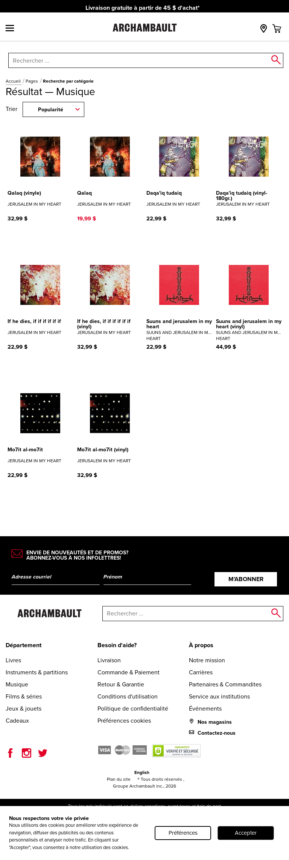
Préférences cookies (124, 720)
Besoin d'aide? (117, 645)
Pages (32, 81)
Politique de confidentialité (132, 708)
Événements (205, 708)
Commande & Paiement (128, 672)
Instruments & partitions (37, 672)
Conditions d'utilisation (127, 696)
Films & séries (24, 696)
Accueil (14, 81)
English (141, 772)
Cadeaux (17, 720)
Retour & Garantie (120, 684)
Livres (13, 660)
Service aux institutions (219, 696)
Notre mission (207, 660)
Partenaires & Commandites (225, 684)
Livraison (109, 660)
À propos (201, 645)
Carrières (201, 672)
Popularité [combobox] (50, 110)
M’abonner (245, 579)
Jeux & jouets (23, 708)
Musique (17, 684)
